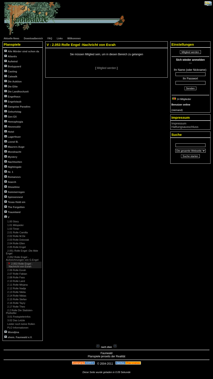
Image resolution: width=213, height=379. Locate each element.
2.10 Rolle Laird (16, 281)
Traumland (12, 212)
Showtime (12, 186)
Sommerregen (14, 191)
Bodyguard (12, 66)
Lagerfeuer (12, 136)
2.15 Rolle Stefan (17, 299)
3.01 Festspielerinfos (19, 316)
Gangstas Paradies (17, 106)
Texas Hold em (14, 201)
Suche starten (190, 156)
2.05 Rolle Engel (16, 247)
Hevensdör (12, 126)
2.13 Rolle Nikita (16, 292)
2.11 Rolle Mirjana (17, 284)
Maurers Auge (14, 146)
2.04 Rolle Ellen (16, 243)
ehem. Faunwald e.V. (18, 337)
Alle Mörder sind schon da (21, 51)
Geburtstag (12, 111)
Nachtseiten (13, 161)
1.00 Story (13, 221)
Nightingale (12, 166)
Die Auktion (13, 81)
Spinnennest (13, 196)
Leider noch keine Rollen (21, 324)
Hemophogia (13, 121)
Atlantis (10, 56)
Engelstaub (12, 101)
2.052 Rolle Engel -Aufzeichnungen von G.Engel (22, 258)
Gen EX (10, 116)
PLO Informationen (17, 327)
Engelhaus (12, 96)
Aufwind (11, 61)
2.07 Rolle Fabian (17, 273)
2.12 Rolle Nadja (16, 288)
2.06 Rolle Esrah (16, 270)
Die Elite (11, 86)
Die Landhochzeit (16, 91)
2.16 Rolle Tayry (16, 303)
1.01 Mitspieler (15, 225)
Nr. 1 (8, 171)
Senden (190, 88)
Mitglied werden (107, 68)
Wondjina (11, 332)
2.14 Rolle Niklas (16, 295)
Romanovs (12, 176)
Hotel (9, 131)
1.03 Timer (13, 228)
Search (10, 181)
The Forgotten (14, 206)
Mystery (10, 156)
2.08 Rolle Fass (16, 277)
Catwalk (10, 76)
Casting (10, 71)
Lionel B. (11, 141)
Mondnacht (12, 151)
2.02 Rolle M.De (16, 236)
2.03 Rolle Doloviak (18, 239)
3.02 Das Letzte (16, 320)
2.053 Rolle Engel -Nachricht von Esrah (21, 265)
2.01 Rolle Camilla (17, 232)
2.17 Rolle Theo (16, 306)
